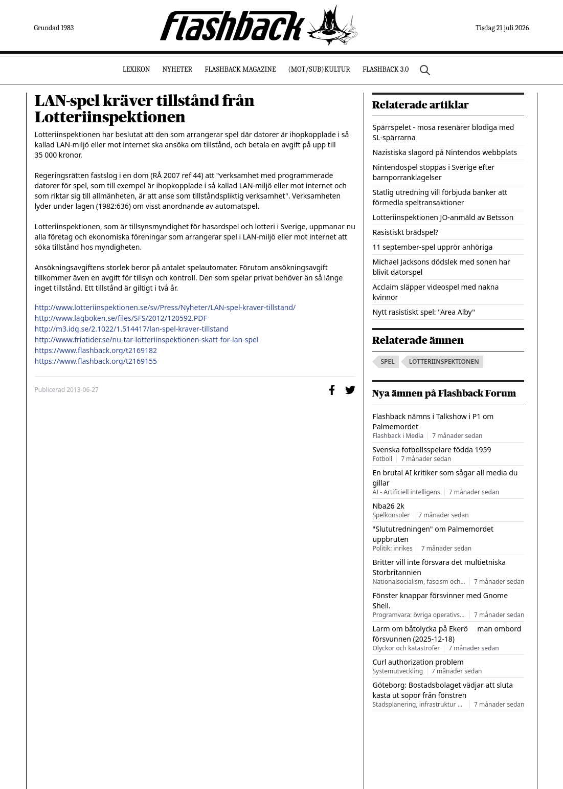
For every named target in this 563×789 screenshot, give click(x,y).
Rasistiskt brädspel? (405, 232)
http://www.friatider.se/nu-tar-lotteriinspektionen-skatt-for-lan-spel (147, 340)
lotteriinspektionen (444, 361)
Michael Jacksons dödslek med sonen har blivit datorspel (441, 267)
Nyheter (177, 69)
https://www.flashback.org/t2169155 (96, 361)
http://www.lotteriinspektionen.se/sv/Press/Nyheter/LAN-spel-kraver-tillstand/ (165, 307)
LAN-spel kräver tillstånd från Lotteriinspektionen (145, 109)
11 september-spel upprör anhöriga (432, 247)
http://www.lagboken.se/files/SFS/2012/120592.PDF (121, 318)
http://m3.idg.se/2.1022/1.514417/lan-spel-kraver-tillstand (132, 329)
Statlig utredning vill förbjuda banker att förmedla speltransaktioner (439, 197)
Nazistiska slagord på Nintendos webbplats (444, 152)
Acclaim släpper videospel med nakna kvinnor (435, 292)
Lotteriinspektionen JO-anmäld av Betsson (442, 217)
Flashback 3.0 (386, 69)
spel (387, 361)
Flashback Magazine (240, 69)
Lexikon (136, 69)
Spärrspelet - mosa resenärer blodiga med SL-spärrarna (443, 132)
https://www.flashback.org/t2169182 (96, 350)
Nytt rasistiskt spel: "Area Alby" (423, 312)
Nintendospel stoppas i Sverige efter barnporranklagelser (433, 172)
